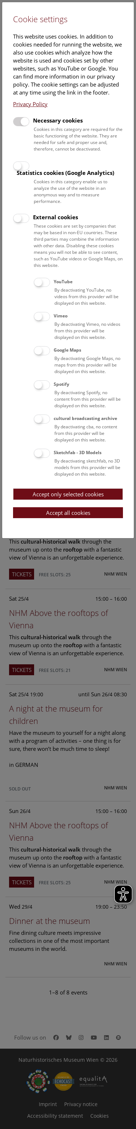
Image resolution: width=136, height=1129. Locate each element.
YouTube (63, 282)
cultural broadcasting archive (85, 418)
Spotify (61, 384)
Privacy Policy (30, 104)
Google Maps (67, 350)
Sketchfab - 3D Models (78, 452)
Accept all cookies (68, 512)
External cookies (55, 217)
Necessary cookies (58, 120)
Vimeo (60, 316)
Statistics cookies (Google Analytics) (65, 172)
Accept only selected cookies (68, 494)
